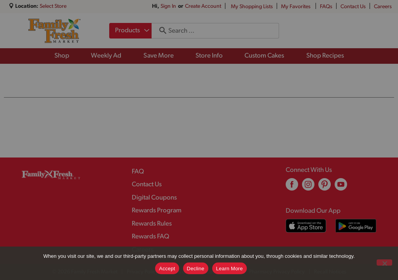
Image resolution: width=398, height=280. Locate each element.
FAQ (138, 171)
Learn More (229, 268)
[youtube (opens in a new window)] (341, 187)
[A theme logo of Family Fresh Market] (54, 30)
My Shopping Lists (252, 7)
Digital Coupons (154, 197)
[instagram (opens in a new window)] (308, 187)
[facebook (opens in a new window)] (292, 187)
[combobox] (130, 30)
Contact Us (353, 7)
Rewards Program (157, 210)
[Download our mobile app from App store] (306, 225)
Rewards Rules (152, 223)
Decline (195, 268)
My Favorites (296, 7)
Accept (167, 268)
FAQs (326, 7)
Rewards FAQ (150, 236)
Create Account (203, 6)
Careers (383, 7)
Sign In (168, 6)
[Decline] (384, 262)
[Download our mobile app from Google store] (355, 225)
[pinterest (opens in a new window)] (324, 187)
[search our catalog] (160, 30)
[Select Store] (54, 6)
